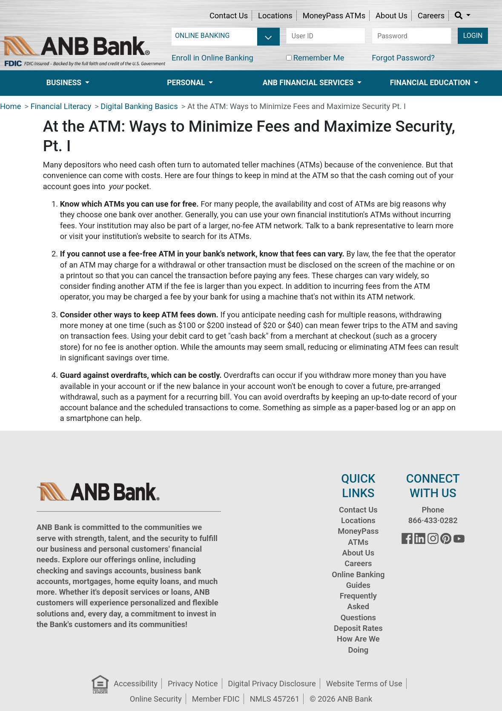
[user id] (326, 36)
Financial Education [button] (431, 82)
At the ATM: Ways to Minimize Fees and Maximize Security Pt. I (296, 106)
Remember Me (318, 57)
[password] (411, 36)
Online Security (156, 698)
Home (10, 106)
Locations (275, 15)
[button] (462, 15)
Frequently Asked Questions (358, 606)
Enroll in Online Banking (212, 57)
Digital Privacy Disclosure (272, 683)
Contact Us (228, 15)
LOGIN (473, 36)
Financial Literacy (61, 106)
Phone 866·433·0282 (433, 515)
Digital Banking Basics (139, 106)
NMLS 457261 (275, 698)
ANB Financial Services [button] (309, 82)
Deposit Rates (358, 628)
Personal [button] (187, 82)
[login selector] (226, 36)
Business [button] (64, 82)
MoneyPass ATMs (334, 15)
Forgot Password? (403, 57)
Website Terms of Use (364, 683)
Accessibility (136, 683)
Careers (431, 15)
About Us (391, 15)
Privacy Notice (193, 683)
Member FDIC (216, 698)
